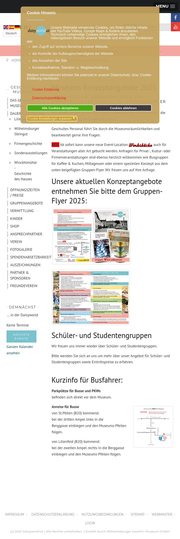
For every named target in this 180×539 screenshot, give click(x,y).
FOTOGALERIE (21, 249)
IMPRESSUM (14, 514)
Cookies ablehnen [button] (123, 108)
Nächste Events (21, 336)
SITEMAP (138, 514)
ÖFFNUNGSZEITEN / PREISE (24, 192)
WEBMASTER (162, 514)
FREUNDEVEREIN (23, 285)
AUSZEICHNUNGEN (24, 265)
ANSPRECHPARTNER (24, 234)
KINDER (16, 218)
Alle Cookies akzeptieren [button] (60, 108)
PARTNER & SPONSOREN (20, 275)
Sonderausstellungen (26, 153)
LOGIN (90, 523)
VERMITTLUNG (22, 210)
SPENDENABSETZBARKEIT (24, 257)
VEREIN (16, 241)
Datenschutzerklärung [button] (49, 98)
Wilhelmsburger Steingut (26, 131)
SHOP (14, 226)
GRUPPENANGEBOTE (24, 203)
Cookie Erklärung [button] (45, 89)
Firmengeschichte (26, 143)
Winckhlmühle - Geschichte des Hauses (25, 171)
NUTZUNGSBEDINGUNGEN (102, 514)
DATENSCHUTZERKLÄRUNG (53, 514)
